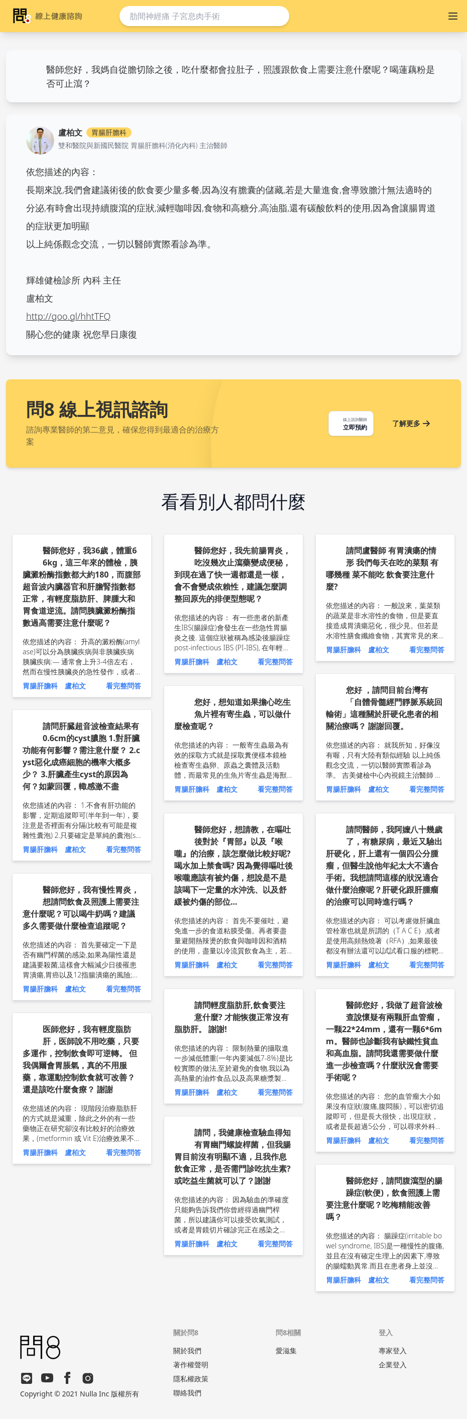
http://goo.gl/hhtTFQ (68, 316)
